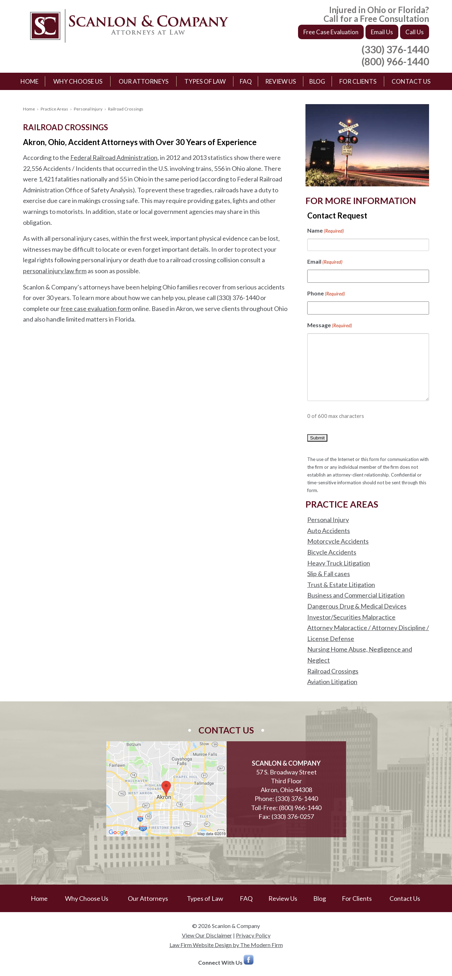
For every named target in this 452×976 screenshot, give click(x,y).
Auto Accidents (328, 530)
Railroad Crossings (332, 671)
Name (325, 231)
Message (329, 325)
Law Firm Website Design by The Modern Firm (226, 944)
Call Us (414, 32)
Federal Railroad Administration (113, 157)
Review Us (280, 81)
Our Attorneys (143, 81)
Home (29, 81)
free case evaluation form (96, 308)
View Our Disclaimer (207, 935)
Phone (326, 294)
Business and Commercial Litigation (356, 595)
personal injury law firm (55, 271)
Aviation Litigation (332, 681)
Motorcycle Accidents (338, 541)
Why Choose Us (77, 81)
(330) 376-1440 (395, 49)
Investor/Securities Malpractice (351, 617)
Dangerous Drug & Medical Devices (356, 606)
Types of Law (205, 81)
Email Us (382, 32)
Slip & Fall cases (328, 573)
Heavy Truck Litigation (338, 563)
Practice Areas (54, 109)
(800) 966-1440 (395, 61)
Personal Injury (88, 109)
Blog (317, 81)
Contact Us (411, 81)
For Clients (357, 81)
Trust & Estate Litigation (341, 584)
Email (325, 262)
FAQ (246, 81)
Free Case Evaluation (330, 32)
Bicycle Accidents (331, 552)
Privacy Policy (253, 935)
